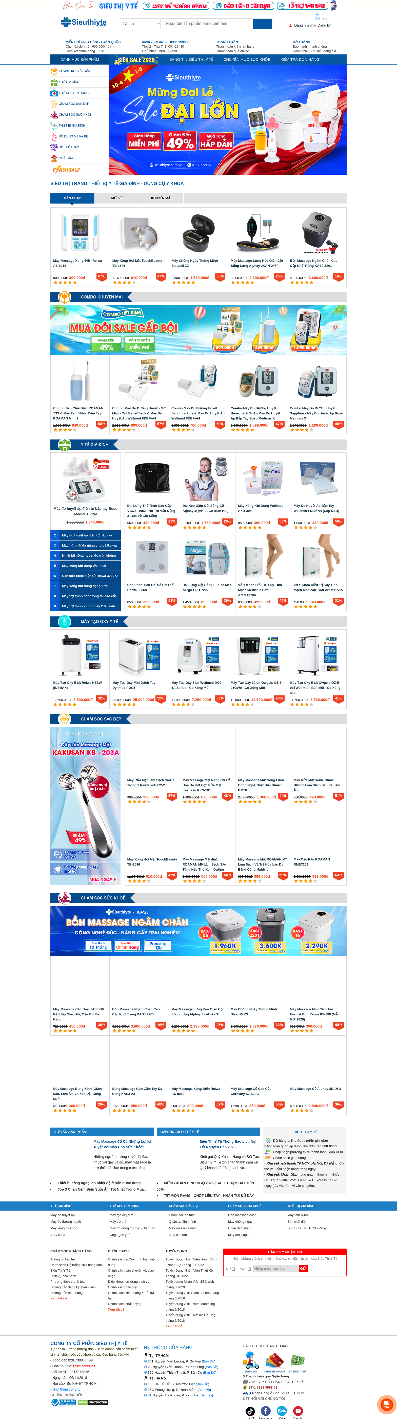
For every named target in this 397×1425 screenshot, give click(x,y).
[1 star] (55, 282)
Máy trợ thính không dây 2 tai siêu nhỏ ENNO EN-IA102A (82, 606)
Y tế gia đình (64, 82)
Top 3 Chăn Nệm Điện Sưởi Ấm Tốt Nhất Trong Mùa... (102, 1189)
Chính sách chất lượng (125, 1304)
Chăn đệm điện (239, 1228)
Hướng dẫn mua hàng (66, 1293)
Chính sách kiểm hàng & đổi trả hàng (131, 1295)
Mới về (116, 198)
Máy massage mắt (182, 1228)
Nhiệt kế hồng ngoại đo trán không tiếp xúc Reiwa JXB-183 (83, 556)
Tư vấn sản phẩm (70, 1132)
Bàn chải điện (297, 1221)
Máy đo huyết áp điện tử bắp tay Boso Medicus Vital (85, 511)
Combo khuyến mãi (70, 71)
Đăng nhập (303, 25)
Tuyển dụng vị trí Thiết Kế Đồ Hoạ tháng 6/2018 (190, 1317)
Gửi (303, 1269)
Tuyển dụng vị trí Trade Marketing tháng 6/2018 (190, 1306)
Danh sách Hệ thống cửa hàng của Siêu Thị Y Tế (76, 1267)
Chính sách (118, 1251)
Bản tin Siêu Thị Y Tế (180, 1132)
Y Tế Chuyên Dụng (69, 93)
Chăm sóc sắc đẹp (69, 104)
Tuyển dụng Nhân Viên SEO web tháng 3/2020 (190, 1284)
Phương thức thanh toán (68, 1281)
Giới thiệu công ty (67, 1389)
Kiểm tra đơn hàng (300, 59)
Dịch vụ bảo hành (63, 1276)
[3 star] (65, 282)
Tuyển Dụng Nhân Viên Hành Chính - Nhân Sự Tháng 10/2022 (192, 1262)
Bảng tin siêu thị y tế (191, 59)
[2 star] (60, 282)
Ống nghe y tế (120, 1235)
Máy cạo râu (178, 1235)
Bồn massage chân (242, 1215)
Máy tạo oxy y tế (99, 621)
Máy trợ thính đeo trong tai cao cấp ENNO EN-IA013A (83, 596)
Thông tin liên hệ (62, 1259)
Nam (245, 1269)
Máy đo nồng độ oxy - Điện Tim (132, 1228)
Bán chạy (72, 198)
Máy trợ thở (118, 1221)
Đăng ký (324, 25)
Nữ (230, 1269)
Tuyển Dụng (176, 1251)
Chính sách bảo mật (122, 1287)
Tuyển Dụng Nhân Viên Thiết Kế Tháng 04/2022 (189, 1273)
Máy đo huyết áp (62, 1215)
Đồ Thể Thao (64, 147)
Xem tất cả (58, 1298)
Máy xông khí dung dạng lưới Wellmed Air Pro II (79, 586)
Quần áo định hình (182, 1221)
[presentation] (114, 119)
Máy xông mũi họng (64, 1228)
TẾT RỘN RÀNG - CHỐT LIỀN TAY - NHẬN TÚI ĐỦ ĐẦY (209, 1196)
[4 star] (70, 282)
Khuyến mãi (161, 198)
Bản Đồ (208, 1361)
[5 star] (74, 282)
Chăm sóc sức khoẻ (71, 115)
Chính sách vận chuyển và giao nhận (131, 1273)
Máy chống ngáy (240, 1221)
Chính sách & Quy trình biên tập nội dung (134, 1262)
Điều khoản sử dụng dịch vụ (128, 1281)
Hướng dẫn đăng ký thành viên (73, 1287)
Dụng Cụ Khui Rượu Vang (306, 1228)
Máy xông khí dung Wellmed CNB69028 (78, 566)
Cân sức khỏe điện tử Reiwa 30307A (84, 575)
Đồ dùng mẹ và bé (69, 137)
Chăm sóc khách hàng (71, 1251)
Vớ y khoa (57, 1235)
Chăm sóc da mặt (182, 1215)
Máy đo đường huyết (65, 1221)
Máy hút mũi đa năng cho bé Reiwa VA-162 (83, 545)
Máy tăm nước (298, 1215)
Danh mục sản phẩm (80, 59)
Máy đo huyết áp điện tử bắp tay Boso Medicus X (81, 535)
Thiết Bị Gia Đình (67, 126)
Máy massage (238, 1235)
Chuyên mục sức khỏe (246, 59)
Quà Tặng (62, 158)
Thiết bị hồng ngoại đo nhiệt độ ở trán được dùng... (101, 1183)
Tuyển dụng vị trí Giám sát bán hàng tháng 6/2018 (192, 1295)
